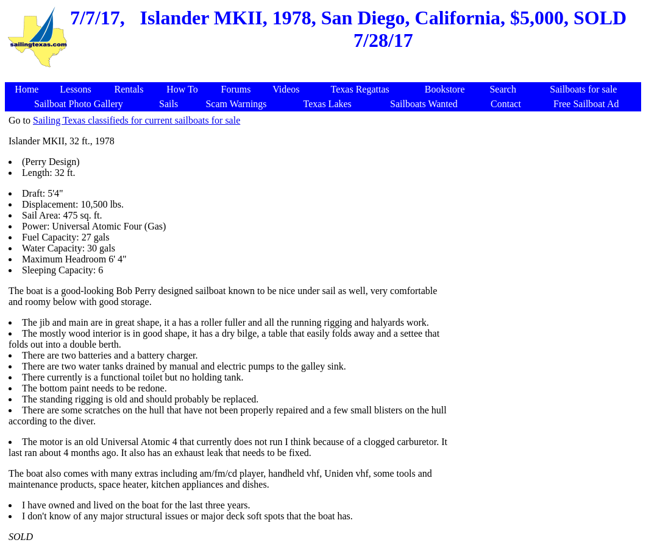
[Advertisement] (324, 75)
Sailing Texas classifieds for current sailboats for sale (136, 120)
